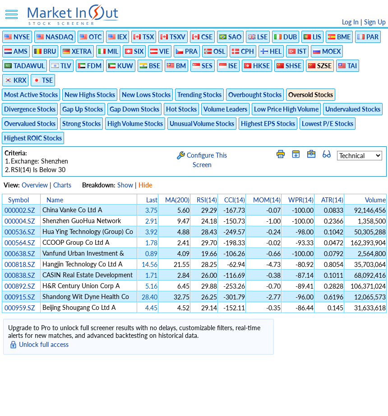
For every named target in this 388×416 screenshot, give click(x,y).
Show (125, 185)
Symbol (18, 200)
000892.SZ (20, 286)
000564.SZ (20, 243)
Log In (350, 22)
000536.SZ (20, 232)
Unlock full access (44, 344)
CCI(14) (234, 200)
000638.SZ (20, 253)
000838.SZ (20, 275)
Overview (35, 185)
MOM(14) (267, 200)
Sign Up (375, 22)
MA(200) (177, 200)
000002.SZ (20, 210)
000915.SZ (20, 297)
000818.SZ (20, 264)
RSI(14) (207, 200)
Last (151, 200)
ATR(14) (332, 200)
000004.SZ (20, 221)
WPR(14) (301, 200)
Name (54, 200)
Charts (62, 185)
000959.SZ (20, 308)
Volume (375, 200)
